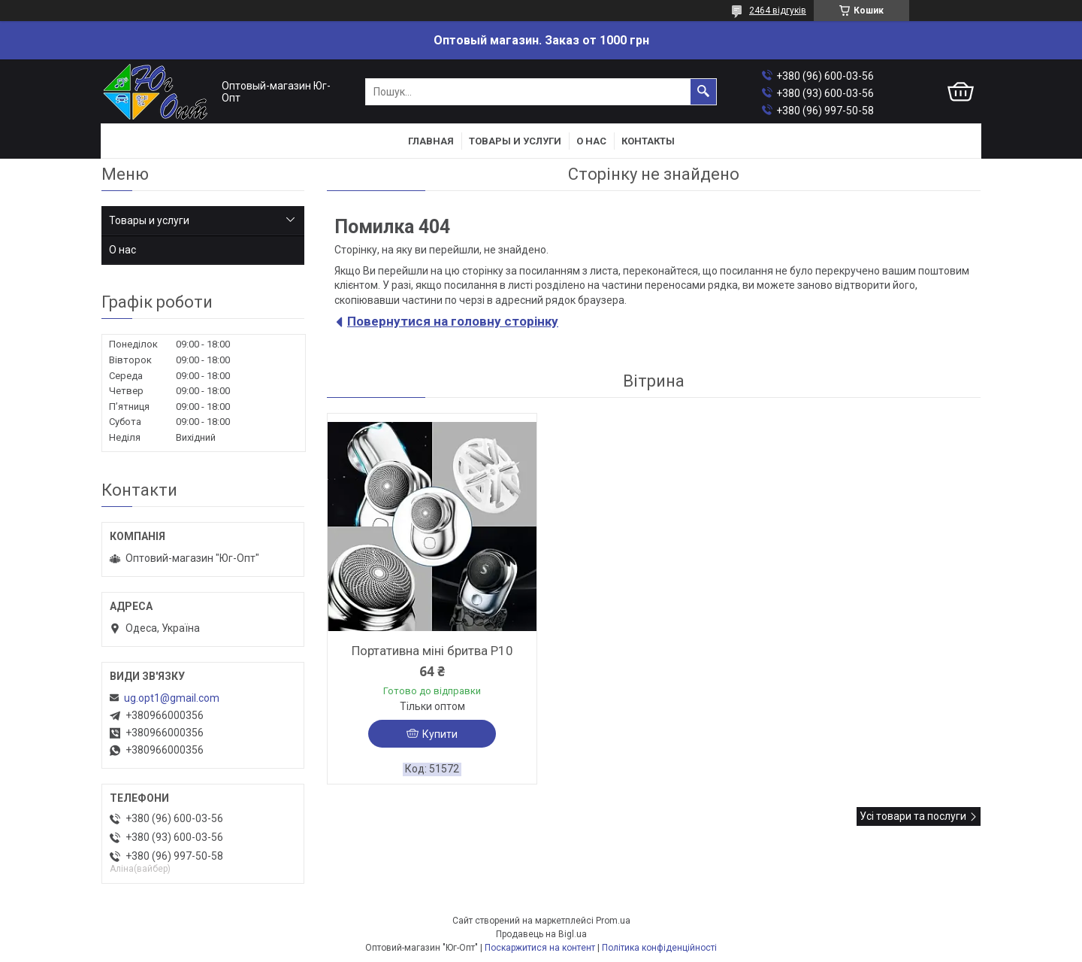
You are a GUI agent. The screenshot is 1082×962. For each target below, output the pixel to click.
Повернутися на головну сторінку (452, 321)
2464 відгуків (777, 10)
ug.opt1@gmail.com (171, 698)
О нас (591, 141)
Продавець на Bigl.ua (541, 934)
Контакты (648, 141)
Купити (440, 734)
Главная (431, 141)
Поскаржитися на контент (540, 947)
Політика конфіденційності (659, 947)
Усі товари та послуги (913, 816)
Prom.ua (613, 920)
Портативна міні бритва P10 (432, 650)
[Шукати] (703, 92)
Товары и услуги (515, 141)
